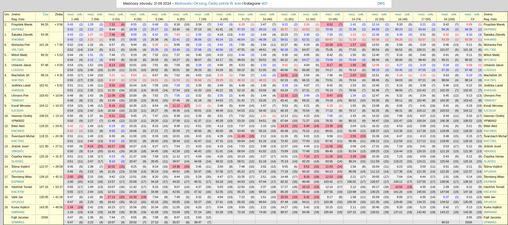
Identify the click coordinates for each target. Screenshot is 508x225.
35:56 (197, 80)
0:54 (70, 65)
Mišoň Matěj (19, 55)
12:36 (375, 34)
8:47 (177, 217)
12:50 (241, 187)
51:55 (262, 70)
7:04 (242, 75)
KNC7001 (18, 141)
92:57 (422, 39)
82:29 (306, 161)
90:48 (306, 181)
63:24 (284, 90)
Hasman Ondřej (22, 115)
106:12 (374, 141)
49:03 (241, 59)
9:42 (112, 176)
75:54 (352, 80)
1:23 (353, 34)
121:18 (444, 151)
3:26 (307, 24)
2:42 (90, 110)
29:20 (154, 120)
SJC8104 (18, 110)
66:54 (262, 202)
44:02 (176, 181)
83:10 (306, 171)
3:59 (307, 75)
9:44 (112, 29)
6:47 (399, 136)
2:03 (353, 75)
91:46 (375, 90)
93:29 (445, 39)
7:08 (155, 217)
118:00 (444, 141)
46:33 (241, 80)
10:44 (133, 85)
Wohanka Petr (21, 44)
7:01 (155, 65)
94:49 (306, 212)
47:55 (241, 49)
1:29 (90, 24)
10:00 (133, 95)
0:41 (446, 55)
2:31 (90, 100)
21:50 (133, 171)
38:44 (176, 141)
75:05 (329, 49)
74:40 (262, 212)
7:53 (242, 146)
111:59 (374, 161)
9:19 (134, 55)
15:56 (133, 207)
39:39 (176, 110)
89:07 (284, 212)
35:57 (176, 222)
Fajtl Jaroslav (20, 217)
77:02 (352, 49)
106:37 (374, 131)
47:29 (241, 29)
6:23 (112, 156)
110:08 (351, 191)
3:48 (220, 105)
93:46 (398, 70)
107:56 (328, 191)
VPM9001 (18, 222)
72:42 (284, 141)
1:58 (353, 197)
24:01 (154, 80)
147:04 (444, 191)
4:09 (198, 156)
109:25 (374, 151)
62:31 (306, 39)
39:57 (176, 161)
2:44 (90, 191)
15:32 (375, 126)
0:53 (446, 146)
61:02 (262, 151)
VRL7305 (18, 49)
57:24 (197, 212)
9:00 (134, 34)
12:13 (284, 115)
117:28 (421, 131)
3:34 (198, 24)
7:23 (399, 156)
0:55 (70, 75)
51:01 (219, 151)
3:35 (220, 95)
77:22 (329, 110)
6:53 (242, 65)
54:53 (241, 110)
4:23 (307, 115)
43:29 (219, 70)
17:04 (133, 80)
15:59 (375, 197)
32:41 (176, 39)
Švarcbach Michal (23, 136)
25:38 (154, 39)
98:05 (398, 90)
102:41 (43, 85)
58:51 (241, 161)
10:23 (284, 34)
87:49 (284, 202)
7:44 (112, 55)
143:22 (444, 212)
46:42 (197, 151)
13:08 (375, 105)
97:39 (445, 70)
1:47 (263, 24)
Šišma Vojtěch (21, 166)
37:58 (176, 120)
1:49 (263, 55)
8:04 (242, 105)
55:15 (262, 131)
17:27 (284, 187)
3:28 (198, 44)
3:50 (198, 217)
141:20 (398, 191)
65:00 (306, 70)
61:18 (262, 161)
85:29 (284, 191)
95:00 (398, 59)
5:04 (220, 207)
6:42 (155, 34)
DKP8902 (18, 29)
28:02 (154, 70)
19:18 (133, 59)
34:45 (154, 151)
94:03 (398, 80)
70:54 (306, 110)
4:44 (423, 176)
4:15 (90, 181)
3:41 (423, 146)
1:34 (353, 95)
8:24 (155, 166)
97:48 (44, 65)
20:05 (375, 176)
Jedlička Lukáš (21, 85)
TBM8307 (18, 100)
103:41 (328, 181)
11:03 (329, 166)
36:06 (197, 39)
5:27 (399, 65)
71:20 (352, 39)
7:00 (399, 115)
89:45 (329, 151)
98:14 (44, 75)
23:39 (133, 100)
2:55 (353, 136)
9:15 (155, 187)
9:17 (330, 65)
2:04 (353, 126)
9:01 (285, 65)
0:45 (446, 95)
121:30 (43, 146)
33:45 (176, 29)
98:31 (398, 110)
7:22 (242, 197)
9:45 (134, 115)
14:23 (284, 126)
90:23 (398, 29)
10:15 (329, 207)
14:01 (284, 75)
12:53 (329, 176)
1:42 (263, 75)
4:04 (307, 65)
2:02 (263, 166)
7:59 (177, 65)
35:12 (133, 202)
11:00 (111, 70)
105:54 (421, 120)
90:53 (445, 222)
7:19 (399, 146)
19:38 (176, 166)
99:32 (44, 55)
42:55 (176, 191)
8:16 (112, 105)
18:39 (133, 29)
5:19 (423, 207)
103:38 (328, 202)
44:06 (197, 161)
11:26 (284, 136)
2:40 (90, 141)
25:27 (154, 29)
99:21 (445, 59)
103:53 (444, 110)
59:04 (241, 141)
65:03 (241, 202)
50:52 (262, 59)
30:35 (133, 212)
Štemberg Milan (22, 176)
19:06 (133, 131)
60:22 (284, 59)
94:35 (44, 24)
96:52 (398, 49)
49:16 (262, 29)
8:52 (330, 24)
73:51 (329, 80)
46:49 (219, 110)
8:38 (177, 115)
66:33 (284, 110)
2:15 (90, 59)
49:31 (197, 181)
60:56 (284, 70)
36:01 (176, 70)
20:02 (133, 222)
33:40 (176, 49)
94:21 (306, 202)
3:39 (198, 85)
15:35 (375, 156)
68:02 (262, 191)
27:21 (154, 131)
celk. (80, 14)
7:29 (177, 85)
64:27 (306, 59)
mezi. (70, 14)
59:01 (284, 39)
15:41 (111, 151)
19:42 (111, 202)
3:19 (423, 65)
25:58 (133, 181)
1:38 (90, 166)
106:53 (43, 115)
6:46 (242, 55)
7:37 (177, 55)
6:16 (399, 55)
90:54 (375, 49)
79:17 (352, 110)
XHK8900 (18, 39)
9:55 (285, 166)
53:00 (241, 131)
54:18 (219, 181)
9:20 (399, 207)
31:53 (176, 80)
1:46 (263, 85)
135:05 (43, 197)
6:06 (399, 105)
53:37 (197, 171)
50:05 (176, 202)
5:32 (399, 95)
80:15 (352, 120)
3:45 (198, 166)
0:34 (446, 65)
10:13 (306, 187)
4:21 (307, 105)
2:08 (263, 146)
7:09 (155, 85)
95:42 (306, 191)
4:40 (307, 146)
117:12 (421, 141)
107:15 (351, 212)
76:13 (352, 70)
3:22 (198, 105)
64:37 (306, 49)
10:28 (329, 44)
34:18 (154, 181)
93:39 (44, 34)
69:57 (329, 39)
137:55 (421, 181)
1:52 (90, 65)
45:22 (219, 90)
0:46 (446, 44)
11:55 (176, 207)
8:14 (112, 65)
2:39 (90, 80)
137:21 (398, 212)
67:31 (306, 90)
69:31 (306, 100)
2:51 (263, 176)
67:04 (284, 120)
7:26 (330, 34)
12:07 (284, 146)
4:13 (220, 126)
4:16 (90, 212)
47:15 (219, 141)
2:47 (90, 161)
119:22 (398, 161)
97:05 (422, 70)
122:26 (444, 171)
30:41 (154, 100)
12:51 (375, 75)
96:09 (352, 171)
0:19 (469, 105)
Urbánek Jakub (21, 65)
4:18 (220, 34)
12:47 (375, 95)
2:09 (353, 146)
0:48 (70, 95)
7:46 (112, 34)
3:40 (198, 55)
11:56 (329, 146)
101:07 (444, 49)
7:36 (330, 75)
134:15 (421, 202)
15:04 (375, 166)
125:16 (43, 156)
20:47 (133, 161)
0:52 (70, 44)
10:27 (284, 44)
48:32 (219, 161)
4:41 (423, 105)
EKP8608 (18, 181)
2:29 (353, 156)
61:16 (262, 141)
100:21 (421, 49)
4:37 (198, 187)
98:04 (445, 80)
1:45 (90, 85)
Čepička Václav (22, 156)
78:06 (352, 90)
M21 (264, 3)
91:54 (352, 151)
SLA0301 (18, 161)
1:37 (90, 115)
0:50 (70, 115)
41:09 (154, 212)
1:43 (90, 95)
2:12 (90, 29)
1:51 (263, 197)
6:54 (155, 105)
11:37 (133, 156)
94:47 (375, 120)
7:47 (155, 115)
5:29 (198, 176)
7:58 (155, 156)
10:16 (133, 126)
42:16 (154, 202)
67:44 (262, 181)
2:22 (263, 207)
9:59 (112, 59)
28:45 (154, 161)
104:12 (43, 105)
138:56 (444, 181)
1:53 (353, 85)
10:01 (133, 65)
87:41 (329, 141)
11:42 (133, 187)
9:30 (285, 55)
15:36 (375, 136)
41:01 (219, 29)
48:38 (262, 39)
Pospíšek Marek (22, 24)
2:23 (90, 171)
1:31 (90, 55)
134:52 (444, 202)
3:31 (423, 34)
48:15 (262, 80)
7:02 (155, 95)
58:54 (241, 151)
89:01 (329, 131)
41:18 (197, 100)
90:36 (352, 141)
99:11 (398, 100)
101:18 (43, 44)
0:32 (446, 34)
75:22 (306, 131)
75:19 (284, 161)
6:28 (242, 24)
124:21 (421, 161)
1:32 (90, 44)
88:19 (375, 70)
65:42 (284, 100)
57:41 (219, 202)
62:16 (284, 80)
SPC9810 (18, 59)
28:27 (154, 110)
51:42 (241, 100)
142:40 (421, 212)
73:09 (329, 59)
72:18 (241, 212)
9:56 (112, 39)
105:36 (351, 202)
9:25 (134, 166)
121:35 (421, 171)
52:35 (219, 191)
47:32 (197, 191)
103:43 (43, 95)
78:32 (329, 120)
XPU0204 (18, 171)
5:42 (307, 207)
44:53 (219, 100)
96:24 (352, 161)
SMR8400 (18, 212)
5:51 (307, 166)
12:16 (284, 95)
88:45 (375, 80)
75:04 (352, 59)
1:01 (446, 176)
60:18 (284, 49)
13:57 (111, 181)
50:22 (241, 70)
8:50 (112, 131)
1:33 (263, 65)
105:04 (328, 212)
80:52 (352, 100)
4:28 (220, 136)
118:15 (43, 136)
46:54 (241, 39)
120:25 (421, 151)
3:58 (423, 126)
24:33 (133, 191)
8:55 (134, 24)
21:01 (133, 70)
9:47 (330, 95)
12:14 (375, 24)
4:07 (307, 85)
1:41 (353, 24)
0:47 (70, 197)
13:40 (375, 55)
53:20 (241, 120)
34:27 (176, 59)
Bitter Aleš (18, 126)
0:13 (469, 95)
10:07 (111, 187)
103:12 (421, 110)
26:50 (154, 59)
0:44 (70, 55)
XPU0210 (18, 202)
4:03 (198, 75)
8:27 (155, 146)
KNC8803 (18, 131)
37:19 (197, 29)
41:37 (197, 120)
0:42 (446, 24)
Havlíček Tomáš (22, 187)
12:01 (133, 176)
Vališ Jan (17, 197)
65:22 (241, 171)
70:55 (329, 29)
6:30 (242, 34)
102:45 (421, 100)
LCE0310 (18, 70)
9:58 (330, 136)
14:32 (375, 115)
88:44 (375, 59)
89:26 (398, 39)
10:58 (111, 110)
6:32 (307, 197)
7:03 (177, 34)
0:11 (469, 44)
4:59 (423, 156)
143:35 (43, 207)
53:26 (262, 100)
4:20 (198, 207)
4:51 (198, 126)
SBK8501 (18, 151)
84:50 (375, 29)
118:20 (43, 126)
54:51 (262, 120)
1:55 (353, 55)
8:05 (177, 44)
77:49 (306, 151)
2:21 (353, 176)
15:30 (133, 197)
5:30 (399, 34)
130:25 (374, 191)
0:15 (469, 115)
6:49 (242, 95)
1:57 (353, 44)
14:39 (111, 212)
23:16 (133, 90)
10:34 (154, 207)
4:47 (220, 176)
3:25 (198, 34)
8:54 (134, 75)
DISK (44, 217)
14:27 (284, 207)
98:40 (422, 59)
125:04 (444, 161)
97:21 (422, 80)
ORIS (381, 3)
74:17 (329, 70)
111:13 (374, 171)
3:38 (423, 85)
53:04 (176, 212)
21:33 (133, 110)
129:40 (398, 202)
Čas (45, 14)
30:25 (154, 90)
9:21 (285, 24)
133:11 (398, 181)
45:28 (219, 120)
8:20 (155, 176)
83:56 (375, 39)
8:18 (177, 24)
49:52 (176, 171)
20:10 (133, 141)
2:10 (90, 39)
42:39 (176, 151)
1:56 (263, 44)
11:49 (241, 136)
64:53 (241, 181)
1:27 (90, 34)
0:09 (469, 24)
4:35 (423, 187)
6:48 (155, 24)
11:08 (111, 95)
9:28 (285, 85)
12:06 (375, 65)
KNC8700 (18, 191)
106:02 (351, 181)
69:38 (284, 131)
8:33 (155, 136)
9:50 (242, 207)
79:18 (329, 100)
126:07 (374, 181)
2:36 (90, 90)
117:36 (398, 171)
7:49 (177, 197)
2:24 (90, 49)
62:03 (306, 29)
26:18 (133, 151)
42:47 (197, 141)
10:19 (241, 156)
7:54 (177, 146)
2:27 (90, 120)
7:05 (242, 44)
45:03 (219, 131)
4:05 (307, 55)
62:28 (219, 212)
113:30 (398, 131)
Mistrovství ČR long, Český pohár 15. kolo (208, 3)
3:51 (220, 115)
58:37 (284, 29)
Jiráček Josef (20, 146)
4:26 (220, 156)
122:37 (43, 166)
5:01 (307, 136)
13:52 (375, 44)
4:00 (220, 65)
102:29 (444, 90)
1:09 (446, 187)
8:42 (330, 55)
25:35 (154, 49)
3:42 (220, 24)
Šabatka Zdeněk (22, 34)
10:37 (133, 146)
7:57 (242, 126)
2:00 (70, 176)
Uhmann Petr (20, 95)
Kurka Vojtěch (21, 207)
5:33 (399, 24)
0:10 (469, 34)
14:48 (284, 176)
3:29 (423, 44)
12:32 (111, 90)
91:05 (352, 131)
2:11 (353, 207)
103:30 (444, 100)
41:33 (197, 90)
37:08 (197, 49)
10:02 (111, 166)
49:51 (262, 49)
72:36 (352, 29)
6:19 (399, 85)
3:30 (307, 34)
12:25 (111, 171)
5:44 (307, 126)
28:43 (154, 141)
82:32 (284, 181)
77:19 (284, 171)
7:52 (177, 75)
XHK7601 (18, 80)
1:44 (263, 34)
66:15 (306, 80)
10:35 (133, 105)
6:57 (112, 44)
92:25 (375, 110)
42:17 (219, 59)
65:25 (241, 191)
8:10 (112, 80)
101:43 (421, 90)
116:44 (398, 151)
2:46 (90, 70)
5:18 (399, 75)
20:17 (375, 187)
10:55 (398, 187)
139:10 (43, 176)
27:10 (154, 222)
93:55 (329, 161)
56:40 (262, 110)
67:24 (262, 171)
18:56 (133, 39)
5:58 (399, 44)
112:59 (398, 141)
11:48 (111, 120)
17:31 (375, 146)
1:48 (90, 105)
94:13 (329, 171)
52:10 (241, 90)
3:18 (423, 75)
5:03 (220, 187)
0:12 (469, 85)
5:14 (90, 151)
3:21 (423, 24)
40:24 (219, 39)
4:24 (90, 146)
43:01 (197, 110)
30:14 (154, 171)
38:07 (197, 59)
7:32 (112, 24)
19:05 (133, 49)
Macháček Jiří (21, 75)
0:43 (70, 24)
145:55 (421, 191)
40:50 (219, 49)
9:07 (177, 187)
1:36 (90, 217)
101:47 (398, 120)
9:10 (112, 141)
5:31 (112, 75)
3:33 (220, 75)
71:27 (306, 120)
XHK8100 (18, 90)
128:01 (374, 212)
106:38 (444, 120)
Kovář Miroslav (21, 105)
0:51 (70, 85)
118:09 (444, 131)
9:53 (285, 105)
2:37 (263, 187)
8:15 (155, 126)
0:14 (469, 176)
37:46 (176, 100)
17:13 (111, 197)
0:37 (446, 197)
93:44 (422, 29)
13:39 (111, 100)
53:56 (262, 90)
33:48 (154, 191)
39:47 (197, 222)
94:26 (445, 29)
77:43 (306, 141)
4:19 (307, 44)
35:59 (176, 131)
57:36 (219, 171)
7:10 (307, 156)
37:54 (176, 90)
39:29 (197, 70)
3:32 (198, 95)
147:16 (43, 187)
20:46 (375, 207)
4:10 (220, 55)
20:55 (284, 197)
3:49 (220, 85)
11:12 (176, 105)
